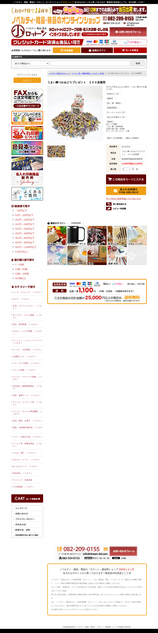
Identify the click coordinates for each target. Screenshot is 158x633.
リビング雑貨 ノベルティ (24, 370)
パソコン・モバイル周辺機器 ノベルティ (27, 412)
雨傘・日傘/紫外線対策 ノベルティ (27, 428)
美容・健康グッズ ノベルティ (26, 395)
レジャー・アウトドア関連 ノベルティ (27, 378)
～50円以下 (21, 210)
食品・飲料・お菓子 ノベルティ (27, 421)
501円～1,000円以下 (26, 247)
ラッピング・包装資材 (22, 480)
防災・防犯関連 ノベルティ (25, 324)
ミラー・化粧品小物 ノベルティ (27, 437)
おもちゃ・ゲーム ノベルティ (26, 459)
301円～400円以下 (25, 238)
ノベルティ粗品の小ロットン (59, 73)
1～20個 (19, 264)
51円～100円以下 (24, 215)
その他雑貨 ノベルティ (23, 487)
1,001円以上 (21, 251)
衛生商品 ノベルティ (22, 473)
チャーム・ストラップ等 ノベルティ (27, 403)
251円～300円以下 (25, 233)
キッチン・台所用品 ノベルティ (27, 350)
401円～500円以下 (25, 242)
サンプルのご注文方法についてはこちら (123, 199)
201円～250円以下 (25, 229)
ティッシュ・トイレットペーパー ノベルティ (28, 341)
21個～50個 (21, 269)
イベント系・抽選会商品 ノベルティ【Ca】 (88, 73)
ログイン (27, 80)
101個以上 (20, 278)
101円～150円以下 (25, 219)
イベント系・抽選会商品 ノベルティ (27, 444)
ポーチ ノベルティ (21, 299)
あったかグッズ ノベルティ (25, 466)
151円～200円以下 (25, 224)
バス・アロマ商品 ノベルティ (26, 363)
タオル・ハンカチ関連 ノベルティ (27, 332)
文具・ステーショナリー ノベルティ (27, 307)
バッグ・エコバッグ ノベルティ (27, 292)
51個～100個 (22, 273)
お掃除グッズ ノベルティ (24, 356)
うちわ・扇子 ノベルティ (24, 453)
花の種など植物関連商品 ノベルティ (27, 387)
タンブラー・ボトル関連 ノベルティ (27, 316)
